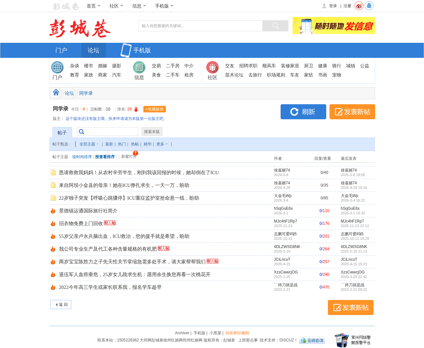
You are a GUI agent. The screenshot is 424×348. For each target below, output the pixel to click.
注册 (347, 6)
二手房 (173, 65)
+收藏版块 (155, 109)
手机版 (164, 6)
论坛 (93, 50)
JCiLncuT (282, 259)
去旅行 (255, 74)
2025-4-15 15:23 (354, 264)
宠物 (336, 74)
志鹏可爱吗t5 (285, 234)
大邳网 (146, 340)
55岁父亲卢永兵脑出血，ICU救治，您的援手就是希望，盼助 (124, 236)
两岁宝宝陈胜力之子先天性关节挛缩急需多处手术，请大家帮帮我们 (132, 261)
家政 (88, 74)
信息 (139, 6)
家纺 (308, 74)
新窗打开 (129, 156)
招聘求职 (248, 65)
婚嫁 (102, 65)
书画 (322, 74)
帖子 (62, 132)
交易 (156, 65)
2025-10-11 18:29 (355, 238)
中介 (189, 65)
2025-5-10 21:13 (354, 251)
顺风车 (269, 65)
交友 (229, 65)
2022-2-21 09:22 (354, 289)
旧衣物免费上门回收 (81, 223)
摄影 (116, 65)
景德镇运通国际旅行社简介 (88, 210)
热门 (122, 144)
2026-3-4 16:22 (353, 200)
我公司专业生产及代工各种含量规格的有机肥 (108, 249)
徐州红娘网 (173, 340)
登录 (329, 6)
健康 (322, 65)
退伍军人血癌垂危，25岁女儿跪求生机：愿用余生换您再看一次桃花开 (135, 274)
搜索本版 (152, 131)
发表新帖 (352, 111)
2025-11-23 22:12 (355, 226)
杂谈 (74, 65)
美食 (156, 74)
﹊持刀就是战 (286, 285)
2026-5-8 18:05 (353, 175)
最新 (109, 144)
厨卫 (308, 65)
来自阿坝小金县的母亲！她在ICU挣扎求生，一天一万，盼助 (124, 185)
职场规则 (276, 74)
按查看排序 (105, 157)
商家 (102, 74)
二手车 (173, 74)
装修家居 (290, 65)
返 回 (63, 304)
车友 (294, 74)
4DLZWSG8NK (287, 246)
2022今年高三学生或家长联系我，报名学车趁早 (110, 287)
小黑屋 (215, 333)
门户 (61, 50)
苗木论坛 (234, 74)
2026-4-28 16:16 (354, 188)
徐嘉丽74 (282, 170)
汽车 (116, 74)
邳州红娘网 (192, 340)
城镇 (350, 65)
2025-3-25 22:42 (354, 277)
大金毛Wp (283, 195)
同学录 (86, 93)
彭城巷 (157, 340)
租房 (189, 74)
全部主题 (87, 144)
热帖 (135, 144)
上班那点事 (248, 340)
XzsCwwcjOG (286, 272)
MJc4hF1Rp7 (285, 221)
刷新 (303, 111)
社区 (117, 6)
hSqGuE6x (283, 208)
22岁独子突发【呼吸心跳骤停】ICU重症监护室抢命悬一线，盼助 (129, 198)
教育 (74, 74)
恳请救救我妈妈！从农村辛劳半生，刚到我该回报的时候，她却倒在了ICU (139, 172)
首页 (94, 6)
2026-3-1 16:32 (353, 213)
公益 (364, 65)
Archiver (182, 333)
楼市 (88, 65)
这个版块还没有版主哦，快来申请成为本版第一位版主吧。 (116, 118)
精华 (148, 144)
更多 (160, 144)
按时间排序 (82, 157)
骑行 (336, 65)
